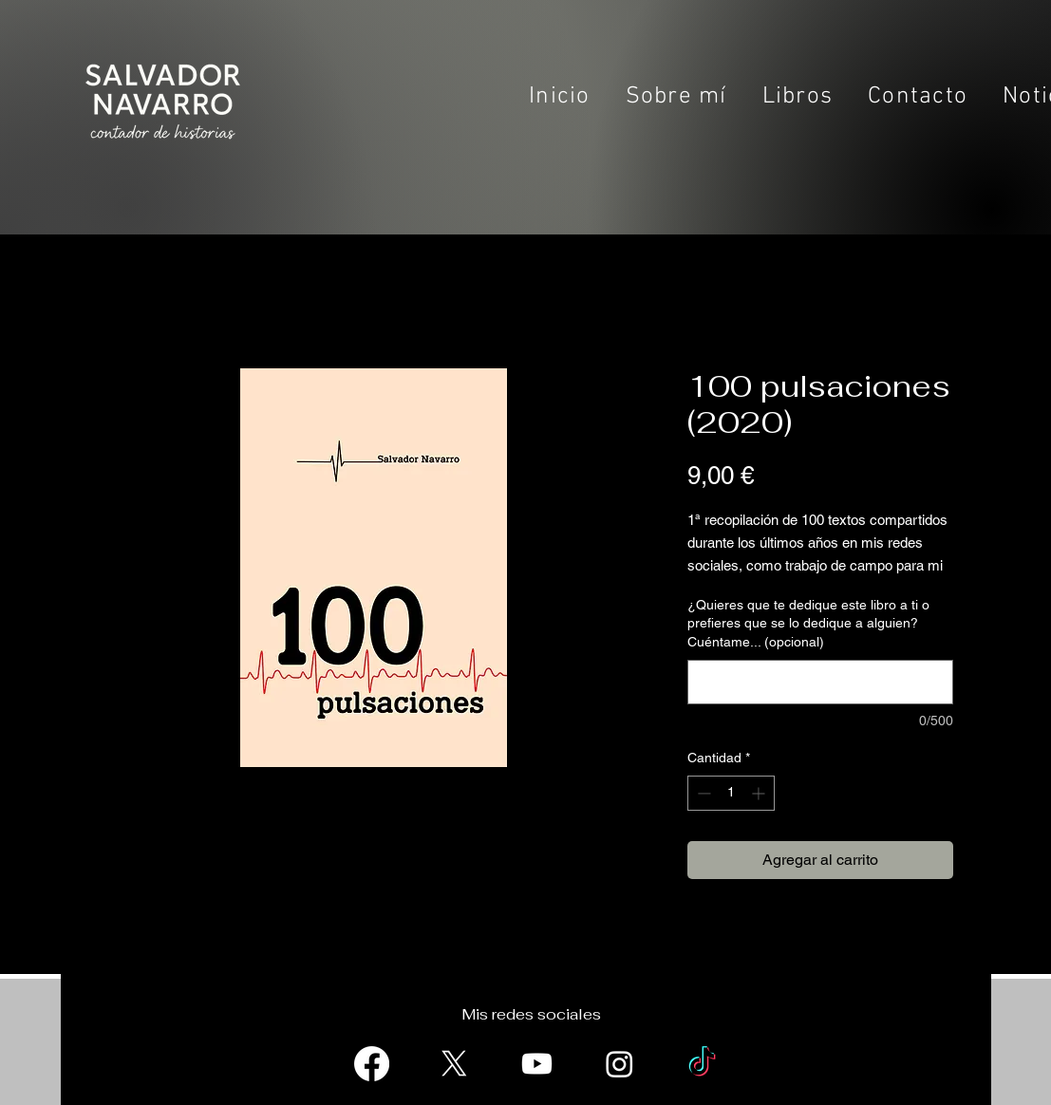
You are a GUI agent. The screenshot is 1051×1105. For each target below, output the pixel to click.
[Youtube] (536, 1063)
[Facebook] (371, 1063)
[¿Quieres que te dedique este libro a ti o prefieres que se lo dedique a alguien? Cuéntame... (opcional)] (820, 682)
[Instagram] (619, 1063)
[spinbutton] (731, 793)
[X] (454, 1063)
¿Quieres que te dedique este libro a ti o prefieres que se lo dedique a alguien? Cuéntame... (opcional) (808, 623)
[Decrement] (702, 793)
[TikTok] (702, 1063)
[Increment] (760, 793)
